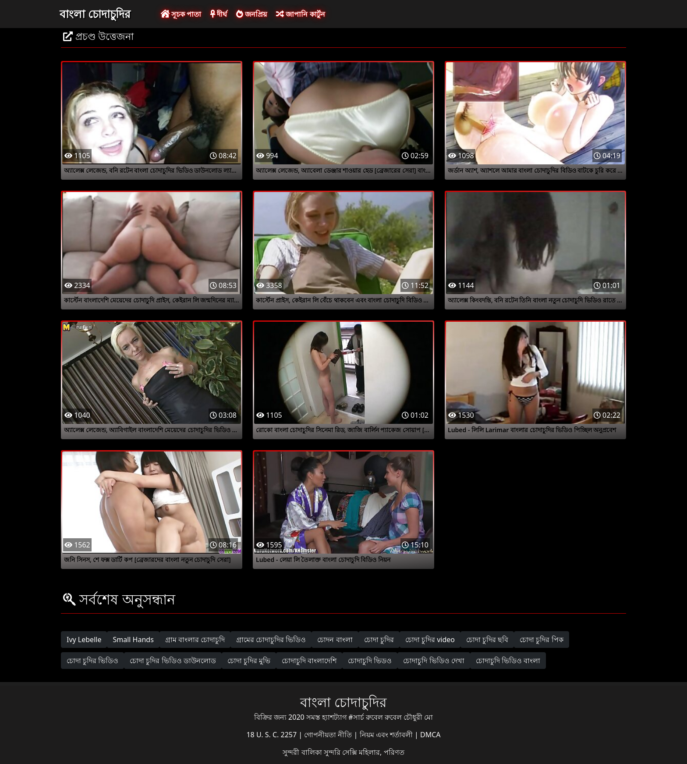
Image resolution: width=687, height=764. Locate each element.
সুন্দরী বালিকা (303, 752)
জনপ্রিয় (251, 14)
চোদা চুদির (379, 639)
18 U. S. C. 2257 (272, 734)
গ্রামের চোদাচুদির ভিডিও (271, 639)
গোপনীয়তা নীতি (329, 734)
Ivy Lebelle (84, 639)
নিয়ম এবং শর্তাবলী (387, 734)
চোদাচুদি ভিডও (370, 660)
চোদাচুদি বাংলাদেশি (309, 660)
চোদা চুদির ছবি (487, 639)
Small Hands (133, 639)
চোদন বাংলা (334, 639)
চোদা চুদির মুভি (248, 660)
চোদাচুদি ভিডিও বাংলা (508, 660)
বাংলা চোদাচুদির (95, 13)
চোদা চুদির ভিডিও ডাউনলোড (173, 660)
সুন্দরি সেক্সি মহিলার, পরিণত (364, 752)
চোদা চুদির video (430, 639)
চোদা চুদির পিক (541, 639)
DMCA (430, 734)
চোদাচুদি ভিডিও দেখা (433, 660)
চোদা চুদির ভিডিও (92, 660)
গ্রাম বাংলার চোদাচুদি (195, 639)
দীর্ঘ (218, 14)
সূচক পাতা (181, 14)
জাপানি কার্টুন (300, 14)
